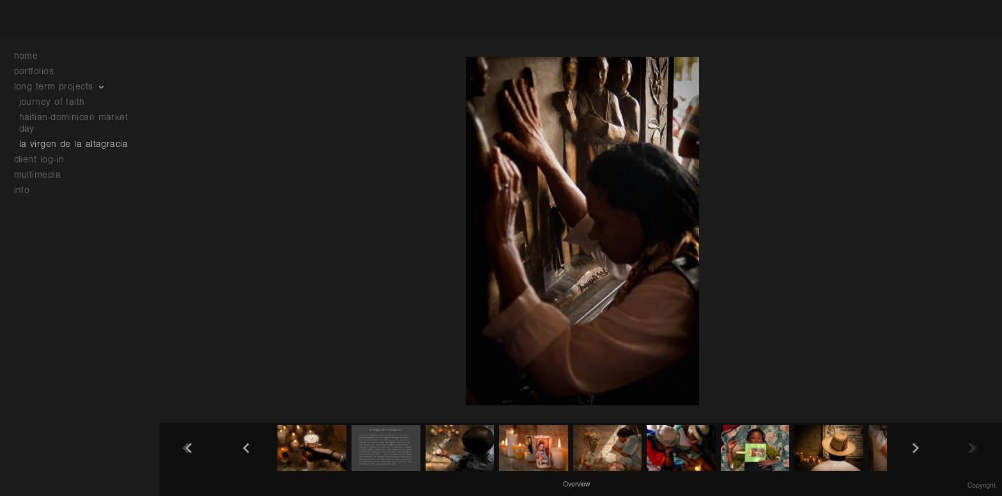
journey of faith (52, 102)
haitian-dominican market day (73, 123)
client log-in (39, 159)
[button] (576, 484)
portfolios (40, 71)
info (28, 190)
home (26, 55)
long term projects (60, 86)
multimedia (44, 174)
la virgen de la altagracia (73, 144)
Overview (576, 484)
